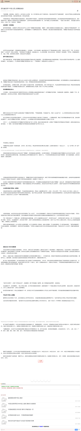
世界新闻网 (3, 10)
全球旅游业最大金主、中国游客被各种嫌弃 (20, 415)
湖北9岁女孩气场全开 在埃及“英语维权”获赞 (21, 421)
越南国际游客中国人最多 (15, 398)
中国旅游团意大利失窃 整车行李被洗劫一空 (20, 409)
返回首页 (76, 1)
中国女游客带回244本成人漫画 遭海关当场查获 (22, 403)
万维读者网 (7, 1)
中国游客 (41, 426)
